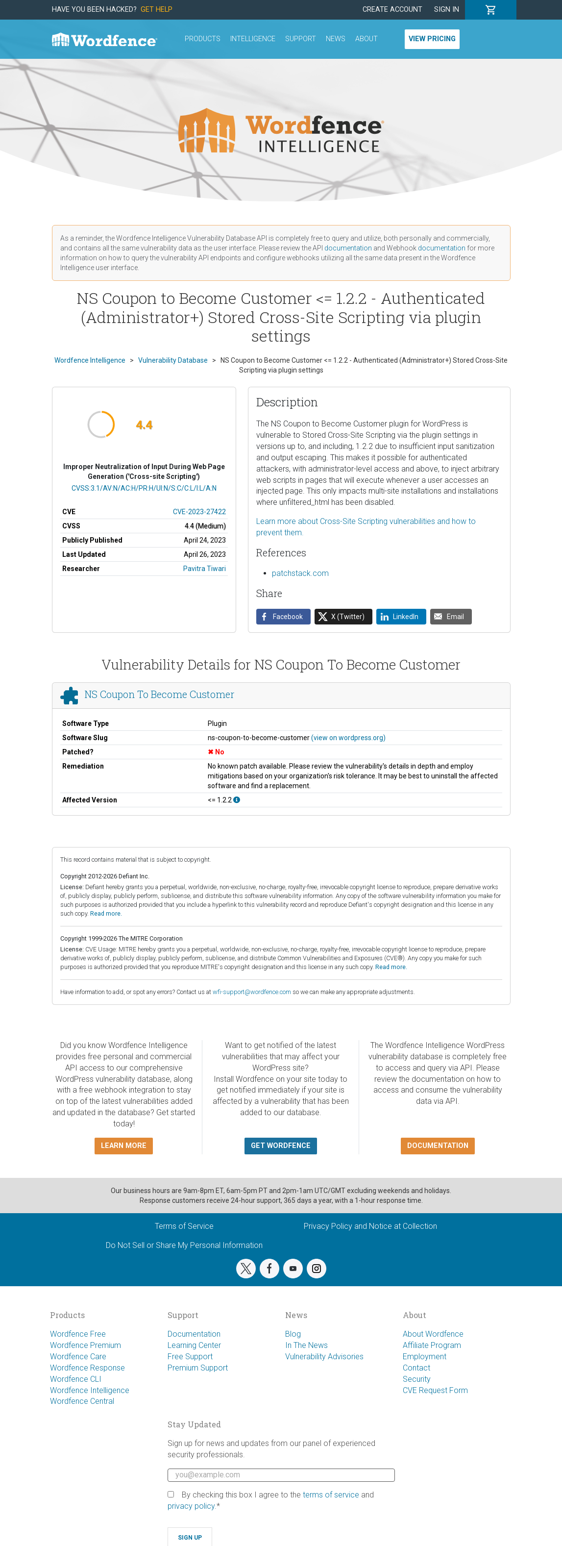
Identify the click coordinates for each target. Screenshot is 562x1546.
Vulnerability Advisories (324, 1356)
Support (300, 39)
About (366, 39)
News (335, 39)
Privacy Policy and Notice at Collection (370, 1226)
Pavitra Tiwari (204, 569)
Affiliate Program (432, 1345)
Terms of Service (184, 1226)
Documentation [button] (437, 1146)
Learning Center (194, 1345)
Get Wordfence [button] (281, 1146)
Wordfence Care (78, 1356)
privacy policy (191, 1506)
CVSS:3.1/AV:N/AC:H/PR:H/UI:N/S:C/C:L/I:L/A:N (144, 488)
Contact (416, 1367)
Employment (424, 1356)
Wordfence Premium (85, 1345)
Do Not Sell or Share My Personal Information (184, 1245)
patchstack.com (300, 573)
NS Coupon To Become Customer (159, 694)
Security (417, 1379)
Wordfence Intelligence (89, 1390)
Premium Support (198, 1367)
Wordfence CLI (75, 1379)
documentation (348, 248)
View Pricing (432, 39)
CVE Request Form (435, 1390)
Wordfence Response (87, 1367)
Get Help (156, 9)
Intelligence (252, 39)
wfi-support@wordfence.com (252, 992)
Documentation (194, 1334)
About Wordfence (433, 1334)
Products (202, 39)
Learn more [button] (124, 1146)
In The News (306, 1345)
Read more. (106, 913)
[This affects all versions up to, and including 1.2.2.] (236, 800)
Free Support (190, 1356)
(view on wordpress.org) (348, 738)
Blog (293, 1334)
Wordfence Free (78, 1334)
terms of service (331, 1494)
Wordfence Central (82, 1401)
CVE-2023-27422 (199, 512)
